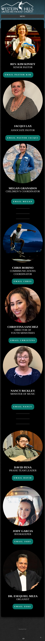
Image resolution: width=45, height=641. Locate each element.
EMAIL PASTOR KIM (18, 75)
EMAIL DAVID (23, 478)
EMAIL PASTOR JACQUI (22, 138)
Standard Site (22, 629)
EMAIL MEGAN (23, 201)
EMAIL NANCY (22, 407)
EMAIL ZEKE (22, 606)
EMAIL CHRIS (23, 281)
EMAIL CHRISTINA (22, 340)
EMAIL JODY (22, 542)
